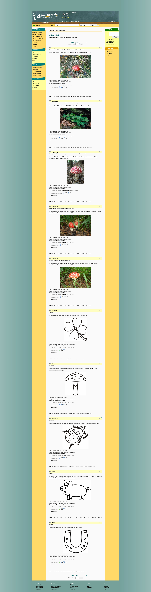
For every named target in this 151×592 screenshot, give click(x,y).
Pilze (83, 96)
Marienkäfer (55, 418)
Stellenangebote (37, 75)
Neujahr (78, 315)
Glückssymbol (86, 368)
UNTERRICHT (37, 29)
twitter (88, 586)
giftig (71, 52)
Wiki (34, 60)
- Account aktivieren (109, 44)
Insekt (63, 423)
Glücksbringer (69, 105)
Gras (68, 52)
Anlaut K (83, 315)
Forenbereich (36, 53)
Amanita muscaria (76, 52)
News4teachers (37, 73)
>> (86, 42)
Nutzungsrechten (60, 83)
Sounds (35, 44)
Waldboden (81, 156)
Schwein (54, 471)
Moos (74, 105)
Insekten (90, 466)
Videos (34, 46)
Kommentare (54, 89)
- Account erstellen (109, 39)
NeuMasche (72, 589)
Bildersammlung (37, 40)
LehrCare (72, 587)
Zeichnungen (71, 359)
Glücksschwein (62, 476)
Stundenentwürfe (37, 32)
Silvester (74, 315)
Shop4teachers (37, 67)
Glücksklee (55, 101)
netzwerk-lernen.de (55, 587)
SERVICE (35, 64)
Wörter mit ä (96, 423)
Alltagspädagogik (37, 36)
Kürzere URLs (36, 69)
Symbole (78, 359)
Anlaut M (67, 423)
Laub (65, 52)
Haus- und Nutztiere (92, 517)
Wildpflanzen (85, 147)
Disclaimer (106, 586)
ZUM (71, 584)
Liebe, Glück (83, 359)
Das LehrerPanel (54, 584)
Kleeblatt (54, 310)
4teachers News (39, 587)
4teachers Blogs (37, 71)
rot (75, 368)
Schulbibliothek (37, 54)
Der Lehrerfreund (74, 586)
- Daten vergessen (109, 41)
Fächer (70, 96)
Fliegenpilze (55, 206)
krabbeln (59, 423)
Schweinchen (70, 476)
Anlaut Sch (88, 476)
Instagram (89, 587)
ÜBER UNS (36, 79)
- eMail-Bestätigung (109, 42)
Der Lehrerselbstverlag (56, 586)
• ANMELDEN (108, 53)
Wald (63, 368)
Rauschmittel (84, 52)
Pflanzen (79, 96)
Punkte (91, 423)
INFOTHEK (36, 50)
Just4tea (35, 58)
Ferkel (74, 476)
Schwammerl (79, 368)
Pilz (55, 156)
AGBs (105, 589)
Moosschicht (79, 105)
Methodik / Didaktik (38, 38)
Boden (76, 156)
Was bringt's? (36, 83)
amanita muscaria (89, 156)
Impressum (106, 584)
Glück (89, 52)
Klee (55, 105)
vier (86, 315)
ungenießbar (72, 156)
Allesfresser (64, 477)
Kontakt (35, 82)
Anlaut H (61, 527)
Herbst (61, 52)
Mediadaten (36, 85)
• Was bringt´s (108, 51)
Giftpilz (64, 156)
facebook (89, 584)
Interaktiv (35, 42)
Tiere (85, 466)
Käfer (55, 423)
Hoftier (84, 476)
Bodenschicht (86, 105)
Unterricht (56, 96)
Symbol (57, 158)
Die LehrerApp (54, 589)
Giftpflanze (72, 211)
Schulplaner (38, 589)
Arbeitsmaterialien (37, 34)
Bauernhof (79, 476)
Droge (61, 158)
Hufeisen (54, 523)
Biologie (74, 96)
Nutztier (59, 477)
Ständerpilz (65, 158)
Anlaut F (92, 368)
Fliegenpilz (55, 48)
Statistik (35, 87)
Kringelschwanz (71, 477)
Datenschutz (106, 587)
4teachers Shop (39, 584)
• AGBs (107, 55)
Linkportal (35, 56)
